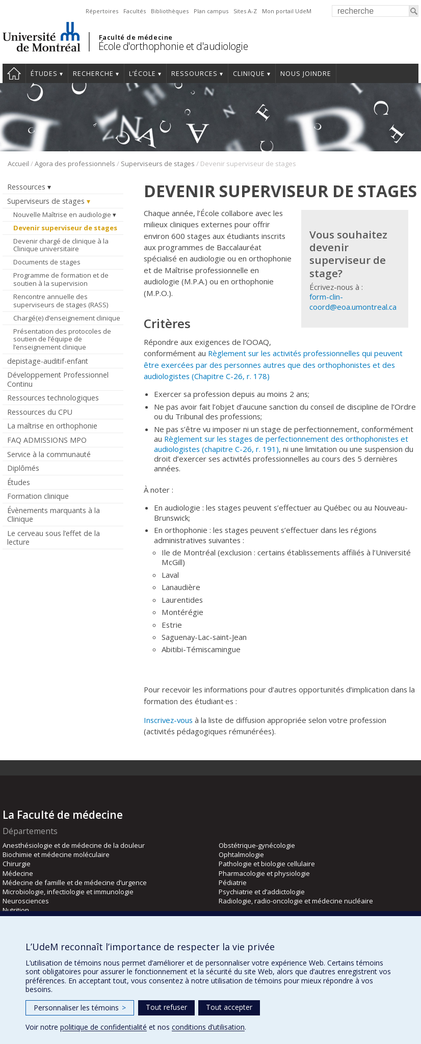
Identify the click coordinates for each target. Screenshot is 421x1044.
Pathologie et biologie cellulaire (267, 863)
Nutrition (16, 910)
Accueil (14, 73)
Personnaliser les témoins (80, 1007)
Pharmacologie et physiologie (264, 873)
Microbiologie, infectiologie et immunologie (68, 891)
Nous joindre (305, 73)
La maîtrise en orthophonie (52, 426)
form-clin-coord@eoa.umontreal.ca (353, 301)
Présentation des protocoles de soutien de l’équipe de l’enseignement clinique (62, 339)
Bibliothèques (170, 11)
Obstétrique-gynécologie (257, 845)
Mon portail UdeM (286, 11)
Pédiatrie (233, 882)
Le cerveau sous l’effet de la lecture (53, 537)
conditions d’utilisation (208, 1027)
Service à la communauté (49, 454)
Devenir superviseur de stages (65, 227)
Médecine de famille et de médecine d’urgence (75, 882)
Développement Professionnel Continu (58, 379)
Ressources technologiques (53, 398)
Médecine (18, 873)
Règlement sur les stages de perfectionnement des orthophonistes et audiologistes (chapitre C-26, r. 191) (281, 443)
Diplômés (23, 468)
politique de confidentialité (103, 1027)
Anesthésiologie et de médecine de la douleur (74, 845)
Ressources (194, 73)
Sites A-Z (245, 11)
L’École (142, 73)
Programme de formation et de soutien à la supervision (61, 279)
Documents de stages (47, 261)
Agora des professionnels (75, 163)
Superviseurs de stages (158, 163)
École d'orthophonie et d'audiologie (173, 46)
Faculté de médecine (136, 37)
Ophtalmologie (241, 854)
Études (44, 73)
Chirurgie (17, 863)
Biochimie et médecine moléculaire (56, 854)
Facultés (134, 11)
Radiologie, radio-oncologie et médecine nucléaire (296, 900)
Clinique (249, 73)
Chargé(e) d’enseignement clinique (66, 318)
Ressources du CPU (39, 412)
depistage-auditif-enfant (47, 361)
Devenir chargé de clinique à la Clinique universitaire (61, 245)
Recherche (93, 73)
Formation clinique (38, 496)
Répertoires (102, 11)
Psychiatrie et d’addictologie (262, 891)
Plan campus (211, 11)
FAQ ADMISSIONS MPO (47, 440)
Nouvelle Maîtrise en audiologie (62, 214)
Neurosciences (26, 900)
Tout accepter (229, 1007)
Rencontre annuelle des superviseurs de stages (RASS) (60, 300)
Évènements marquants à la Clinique (53, 514)
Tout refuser (166, 1007)
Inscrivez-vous (168, 720)
